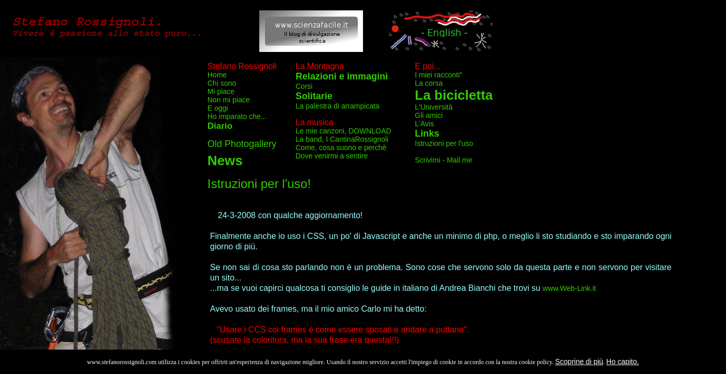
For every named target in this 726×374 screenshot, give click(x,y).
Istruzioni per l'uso (444, 143)
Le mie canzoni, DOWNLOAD (343, 131)
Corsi (304, 86)
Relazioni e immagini (342, 76)
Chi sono (221, 83)
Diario (219, 126)
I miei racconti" (438, 75)
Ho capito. (622, 361)
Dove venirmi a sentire (332, 156)
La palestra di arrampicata (338, 106)
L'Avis (424, 123)
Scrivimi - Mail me (443, 160)
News (225, 160)
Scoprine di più (579, 361)
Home (217, 75)
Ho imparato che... (237, 116)
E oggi (217, 108)
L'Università (434, 107)
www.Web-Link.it (569, 288)
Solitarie (314, 96)
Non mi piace (228, 100)
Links (427, 133)
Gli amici (429, 115)
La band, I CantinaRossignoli (342, 139)
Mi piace (220, 91)
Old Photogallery (241, 144)
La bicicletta (454, 95)
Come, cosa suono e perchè (341, 147)
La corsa (429, 83)
